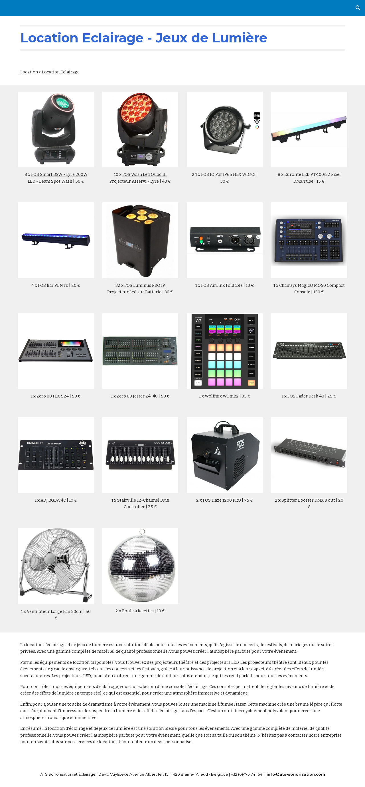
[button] (358, 8)
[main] (182, 38)
